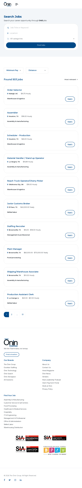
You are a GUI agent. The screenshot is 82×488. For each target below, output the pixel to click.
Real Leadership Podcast (51, 380)
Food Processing (10, 406)
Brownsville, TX (14, 230)
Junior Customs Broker (18, 203)
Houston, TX (12, 116)
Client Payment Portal (50, 383)
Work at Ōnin (47, 386)
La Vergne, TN (13, 162)
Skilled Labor (8, 424)
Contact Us (46, 367)
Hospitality (8, 412)
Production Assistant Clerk (20, 294)
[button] (16, 4)
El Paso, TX (12, 207)
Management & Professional (14, 418)
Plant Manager (14, 249)
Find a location (11, 354)
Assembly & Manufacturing (14, 400)
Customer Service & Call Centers (16, 403)
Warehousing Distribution (13, 427)
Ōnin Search (8, 374)
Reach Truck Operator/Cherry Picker (25, 181)
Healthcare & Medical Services (15, 409)
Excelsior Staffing (10, 367)
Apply (69, 99)
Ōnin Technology (10, 371)
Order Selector (14, 90)
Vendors (45, 377)
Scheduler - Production (18, 135)
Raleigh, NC (12, 94)
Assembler (12, 113)
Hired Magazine (48, 371)
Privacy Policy (47, 389)
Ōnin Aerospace (10, 377)
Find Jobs (41, 45)
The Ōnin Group (10, 364)
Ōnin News (46, 374)
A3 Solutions (8, 380)
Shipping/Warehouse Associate (22, 272)
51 (22, 314)
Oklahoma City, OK (15, 184)
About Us (45, 364)
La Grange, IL (13, 298)
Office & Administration (12, 421)
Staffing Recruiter (16, 226)
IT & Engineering (10, 415)
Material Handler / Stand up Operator (25, 158)
